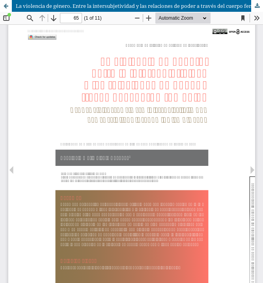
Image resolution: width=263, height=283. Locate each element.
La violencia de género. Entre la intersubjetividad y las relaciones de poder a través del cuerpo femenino (139, 5)
